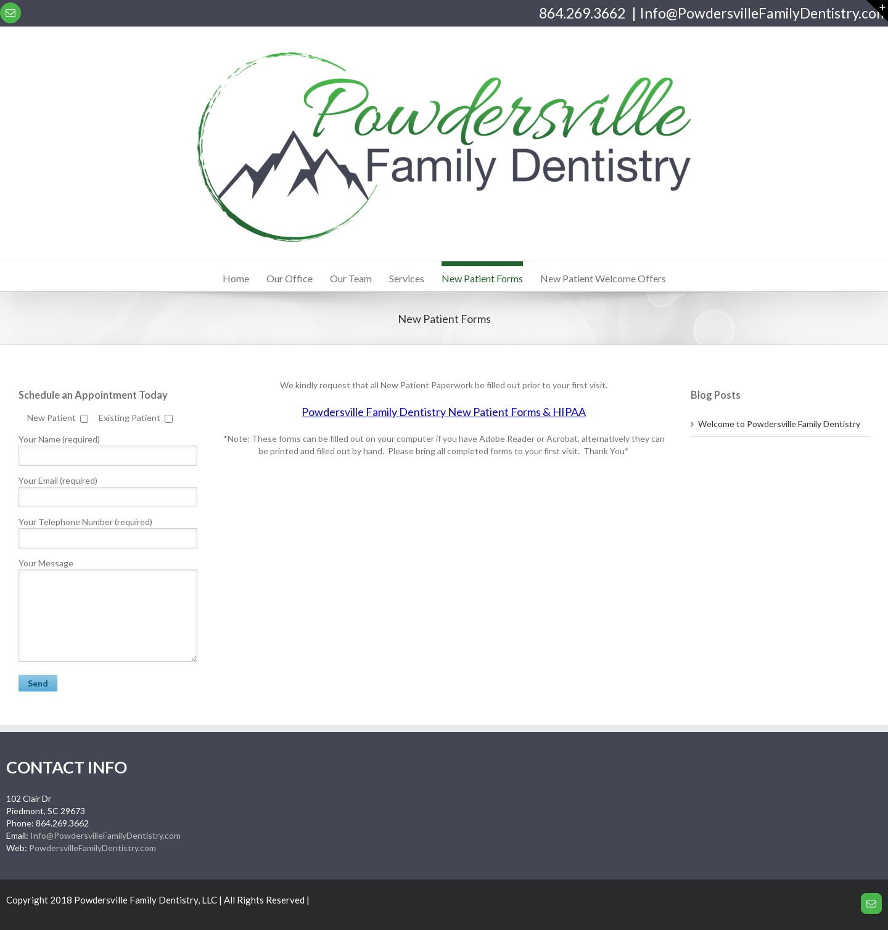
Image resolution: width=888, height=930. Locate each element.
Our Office (289, 278)
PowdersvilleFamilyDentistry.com (92, 847)
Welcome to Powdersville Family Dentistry (779, 423)
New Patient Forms (482, 278)
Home (236, 278)
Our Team (351, 278)
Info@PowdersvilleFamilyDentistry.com (764, 13)
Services (406, 278)
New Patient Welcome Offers (603, 278)
